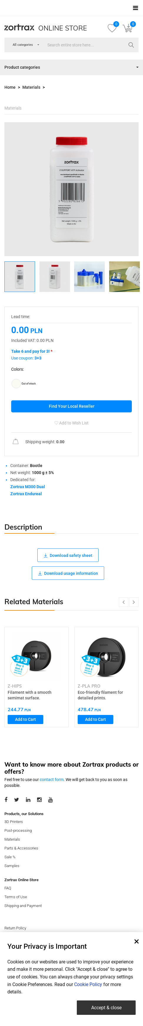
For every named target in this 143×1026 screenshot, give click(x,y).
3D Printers (13, 822)
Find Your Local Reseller (71, 406)
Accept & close (106, 1007)
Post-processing (18, 830)
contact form (52, 779)
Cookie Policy (88, 984)
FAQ (7, 888)
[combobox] (23, 45)
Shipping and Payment (23, 906)
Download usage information (68, 573)
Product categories (22, 67)
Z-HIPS (15, 686)
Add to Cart (25, 719)
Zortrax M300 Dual (27, 486)
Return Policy (15, 928)
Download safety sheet (68, 555)
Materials (31, 87)
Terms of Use (15, 897)
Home (10, 87)
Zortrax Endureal (26, 493)
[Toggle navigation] (135, 8)
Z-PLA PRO (89, 686)
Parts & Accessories (21, 848)
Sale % (10, 857)
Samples (11, 866)
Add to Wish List (71, 423)
